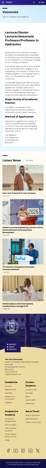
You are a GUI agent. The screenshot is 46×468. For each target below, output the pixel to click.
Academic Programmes (10, 420)
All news (29, 160)
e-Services (30, 403)
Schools (8, 386)
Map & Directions (33, 415)
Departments (10, 390)
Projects (8, 402)
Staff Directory (32, 419)
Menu (41, 2)
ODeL (7, 440)
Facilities (29, 393)
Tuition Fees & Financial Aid (10, 435)
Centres (8, 393)
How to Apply (10, 425)
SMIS (28, 396)
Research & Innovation (10, 397)
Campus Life (31, 390)
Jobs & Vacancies (33, 422)
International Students (10, 429)
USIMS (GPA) (31, 400)
